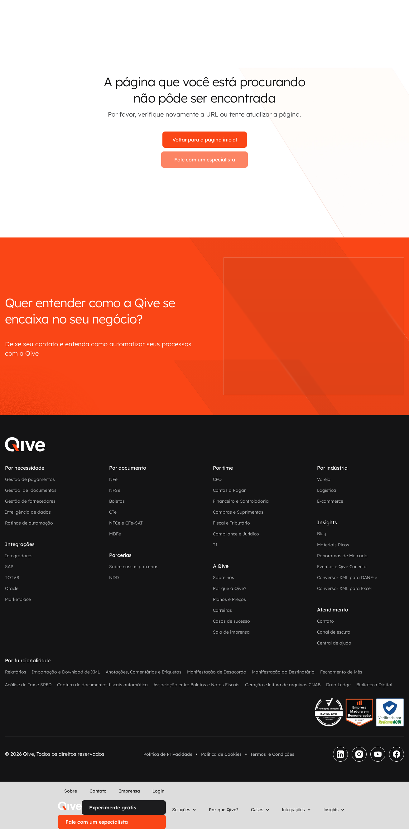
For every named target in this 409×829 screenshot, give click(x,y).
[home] (70, 806)
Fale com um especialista (204, 159)
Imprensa (129, 791)
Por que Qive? (223, 809)
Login (158, 791)
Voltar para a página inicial (204, 140)
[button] (184, 809)
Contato (98, 791)
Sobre (70, 791)
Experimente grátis (112, 807)
